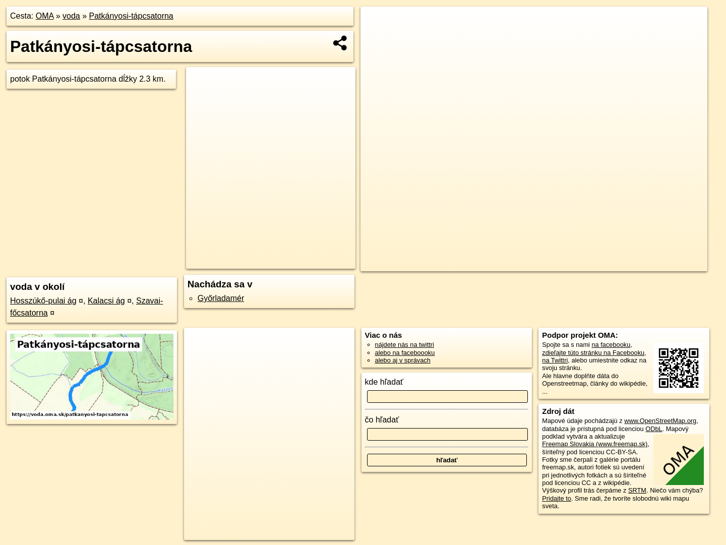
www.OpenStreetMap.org (660, 421)
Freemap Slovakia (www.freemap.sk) (594, 444)
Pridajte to (556, 498)
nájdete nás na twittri (404, 344)
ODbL (653, 429)
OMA (45, 16)
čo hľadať (382, 419)
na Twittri (555, 360)
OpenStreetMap (505, 264)
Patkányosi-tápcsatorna (131, 16)
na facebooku (610, 344)
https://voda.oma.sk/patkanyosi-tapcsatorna (647, 264)
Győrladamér (221, 298)
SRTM (637, 490)
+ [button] (378, 23)
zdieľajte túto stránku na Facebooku (593, 352)
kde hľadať (384, 382)
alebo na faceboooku (405, 352)
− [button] (378, 39)
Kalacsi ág (106, 300)
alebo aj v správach (403, 360)
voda (71, 16)
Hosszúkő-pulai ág (43, 300)
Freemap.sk (557, 264)
